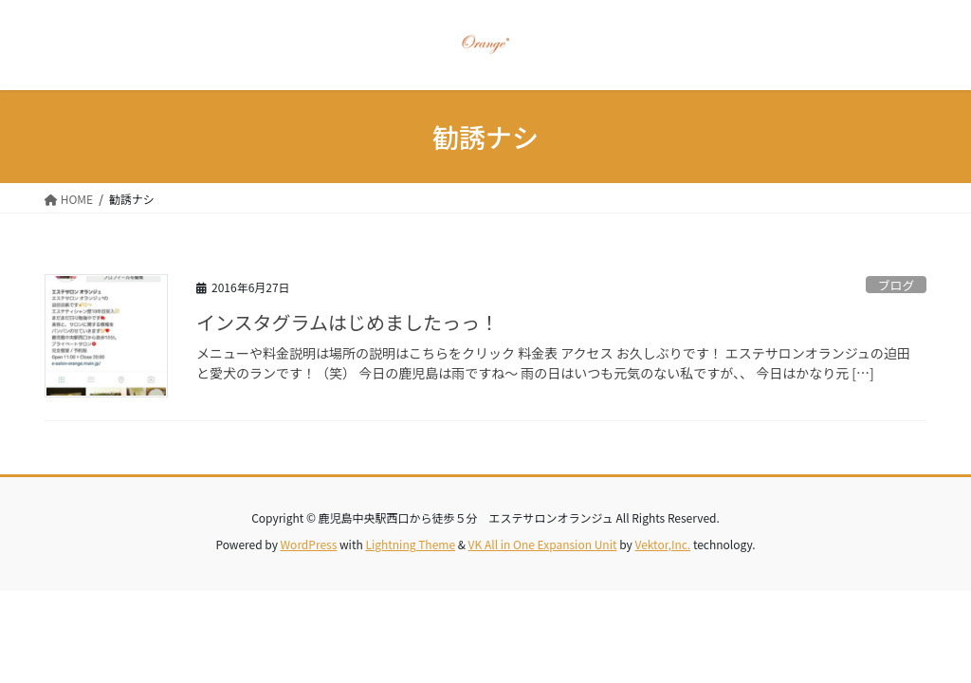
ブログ (896, 285)
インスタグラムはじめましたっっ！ (347, 322)
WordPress (309, 544)
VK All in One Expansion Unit (542, 544)
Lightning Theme (410, 544)
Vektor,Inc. (662, 544)
